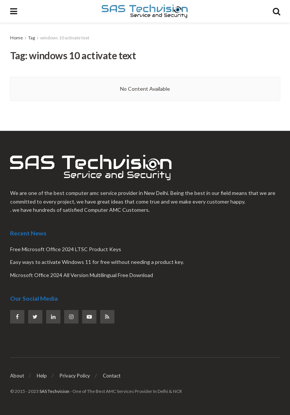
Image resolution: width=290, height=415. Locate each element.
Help (42, 376)
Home (16, 37)
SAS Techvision (54, 391)
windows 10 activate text (64, 37)
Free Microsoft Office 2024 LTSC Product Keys (65, 249)
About (17, 376)
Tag (31, 37)
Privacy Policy (75, 376)
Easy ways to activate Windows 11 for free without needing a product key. (97, 262)
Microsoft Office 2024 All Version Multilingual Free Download (81, 275)
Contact (111, 376)
